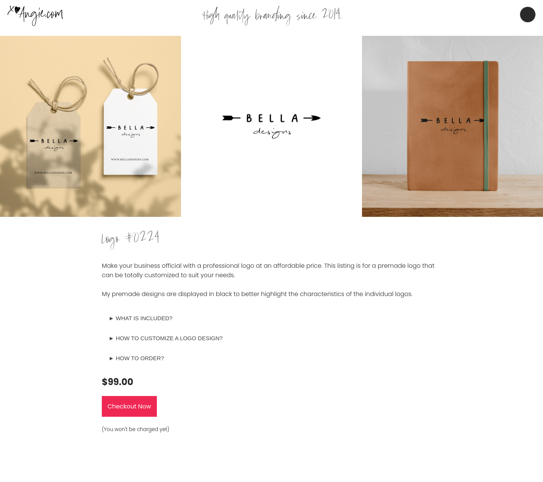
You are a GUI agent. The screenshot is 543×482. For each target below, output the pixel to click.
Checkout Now (129, 406)
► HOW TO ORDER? (136, 358)
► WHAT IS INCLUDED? (140, 318)
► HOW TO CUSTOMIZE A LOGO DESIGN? (165, 338)
